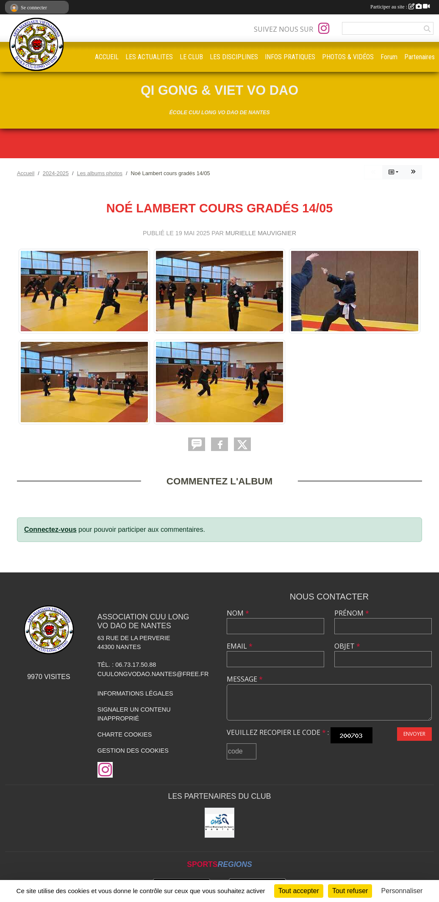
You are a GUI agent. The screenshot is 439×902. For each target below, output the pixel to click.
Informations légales (135, 693)
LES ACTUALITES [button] (149, 57)
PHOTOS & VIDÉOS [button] (348, 57)
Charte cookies (124, 734)
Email (240, 646)
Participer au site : (400, 7)
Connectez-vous (50, 529)
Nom (238, 613)
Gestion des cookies (133, 750)
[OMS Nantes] (219, 822)
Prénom (351, 613)
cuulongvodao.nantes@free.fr (152, 674)
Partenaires (419, 57)
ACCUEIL (107, 57)
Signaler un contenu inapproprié (134, 714)
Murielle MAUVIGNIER (260, 233)
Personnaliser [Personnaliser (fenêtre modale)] (402, 890)
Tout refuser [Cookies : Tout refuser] (350, 890)
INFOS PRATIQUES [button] (290, 57)
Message (245, 679)
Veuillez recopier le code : (278, 732)
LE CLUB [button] (191, 57)
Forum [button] (389, 57)
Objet (347, 646)
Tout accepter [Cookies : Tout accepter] (298, 890)
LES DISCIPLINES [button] (234, 57)
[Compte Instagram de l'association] (323, 28)
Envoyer (414, 733)
